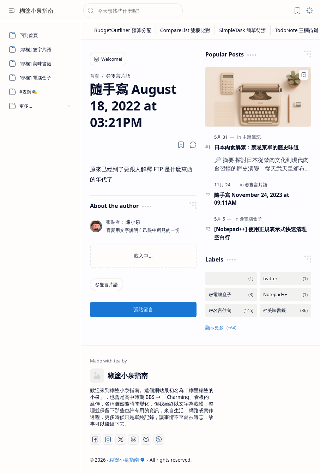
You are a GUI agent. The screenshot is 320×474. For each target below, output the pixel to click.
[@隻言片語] (106, 284)
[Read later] (181, 144)
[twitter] (285, 278)
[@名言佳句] (231, 310)
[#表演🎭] (40, 92)
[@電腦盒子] (251, 219)
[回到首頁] (40, 35)
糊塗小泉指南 (36, 10)
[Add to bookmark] (303, 75)
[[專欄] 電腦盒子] (40, 78)
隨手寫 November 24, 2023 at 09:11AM (251, 198)
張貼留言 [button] (143, 309)
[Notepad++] (285, 294)
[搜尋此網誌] (133, 11)
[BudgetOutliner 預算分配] (123, 30)
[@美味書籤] (285, 310)
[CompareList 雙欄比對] (185, 30)
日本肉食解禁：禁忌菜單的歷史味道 (256, 147)
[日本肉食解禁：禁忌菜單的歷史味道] (258, 97)
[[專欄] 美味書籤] (40, 63)
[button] (12, 10)
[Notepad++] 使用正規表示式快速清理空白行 (260, 233)
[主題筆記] (251, 137)
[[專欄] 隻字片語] (40, 49)
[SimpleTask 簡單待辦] (243, 30)
